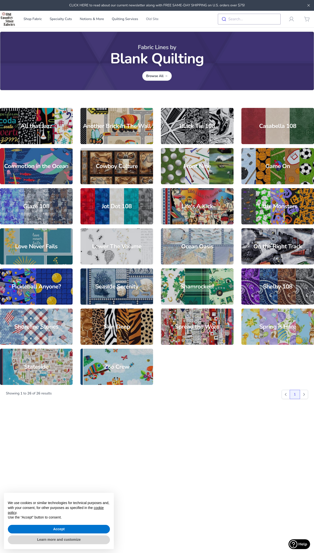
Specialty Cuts (61, 19)
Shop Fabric (33, 19)
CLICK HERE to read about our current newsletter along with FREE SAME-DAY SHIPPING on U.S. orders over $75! (157, 5)
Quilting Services (125, 19)
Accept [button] (59, 529)
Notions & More (92, 19)
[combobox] (249, 19)
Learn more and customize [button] (58, 539)
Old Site (152, 19)
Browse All (157, 76)
